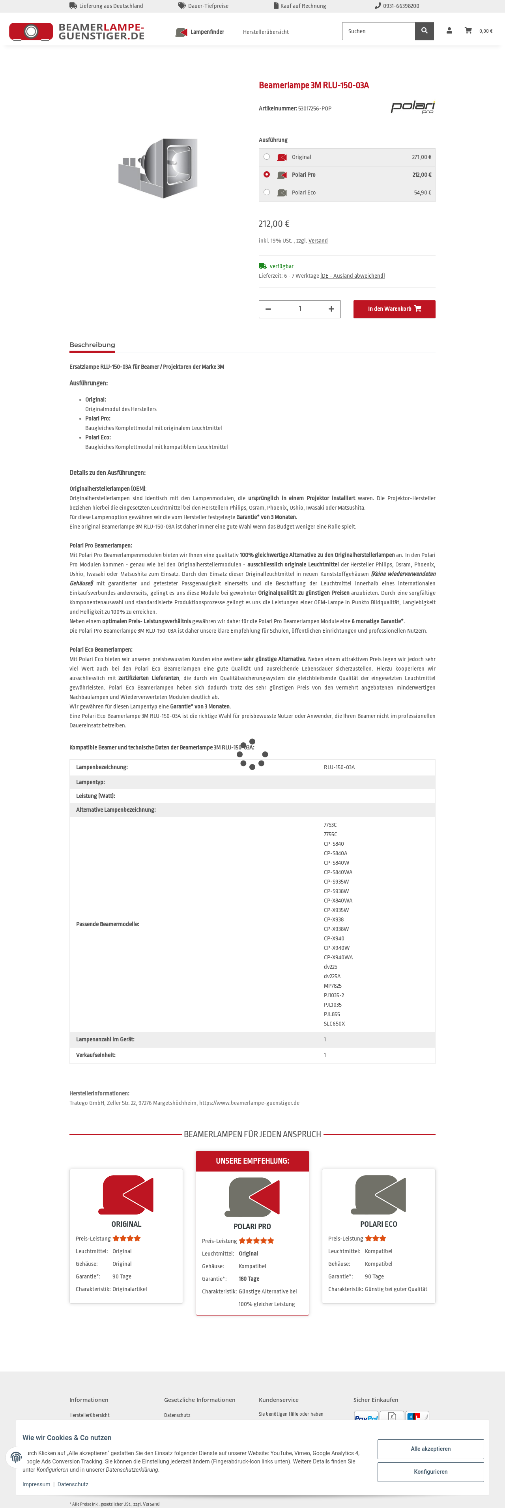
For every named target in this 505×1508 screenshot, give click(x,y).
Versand (318, 240)
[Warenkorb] (478, 31)
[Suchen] (378, 31)
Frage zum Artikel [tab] (157, 345)
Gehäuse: (87, 1264)
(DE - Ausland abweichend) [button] (352, 276)
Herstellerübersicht (266, 32)
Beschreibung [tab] (92, 345)
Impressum (42, 1484)
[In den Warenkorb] (75, 75)
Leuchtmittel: (92, 1251)
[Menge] (300, 308)
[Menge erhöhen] (331, 309)
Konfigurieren (424, 1470)
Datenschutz (79, 1484)
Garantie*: (88, 1276)
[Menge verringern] (268, 309)
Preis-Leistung (93, 1238)
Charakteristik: (93, 1289)
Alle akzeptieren (424, 1450)
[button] (449, 31)
